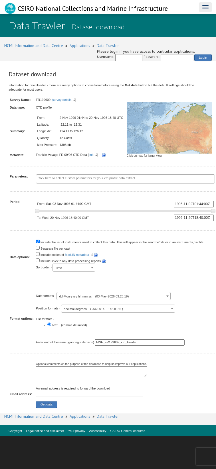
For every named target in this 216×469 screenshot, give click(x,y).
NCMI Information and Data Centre (33, 45)
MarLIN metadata (77, 254)
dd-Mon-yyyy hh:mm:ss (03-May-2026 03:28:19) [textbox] (94, 296)
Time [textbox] (58, 268)
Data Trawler (108, 45)
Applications (80, 45)
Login (203, 57)
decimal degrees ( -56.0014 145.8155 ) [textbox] (93, 309)
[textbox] (125, 178)
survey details (61, 99)
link (91, 154)
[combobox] (125, 178)
